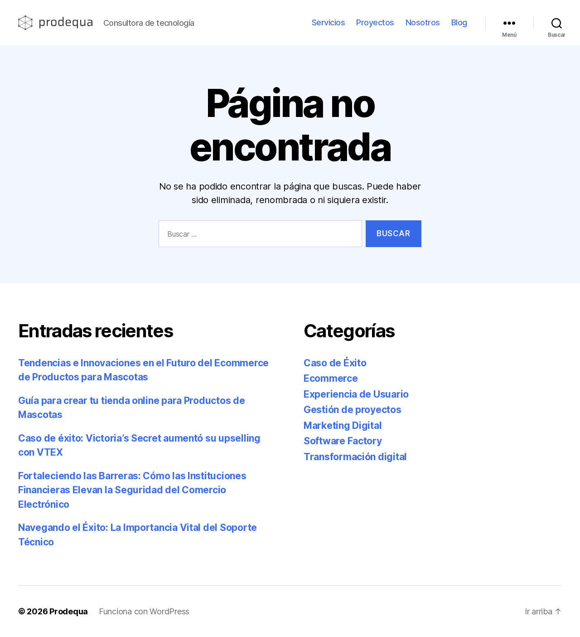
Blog (459, 22)
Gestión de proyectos (352, 409)
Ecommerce (331, 378)
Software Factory (343, 441)
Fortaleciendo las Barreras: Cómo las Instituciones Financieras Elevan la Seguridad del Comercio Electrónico (132, 490)
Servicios (328, 22)
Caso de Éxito (335, 363)
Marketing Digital (343, 425)
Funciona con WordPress (144, 611)
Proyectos (375, 22)
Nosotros (423, 22)
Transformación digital (355, 456)
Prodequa (68, 611)
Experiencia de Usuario (356, 394)
